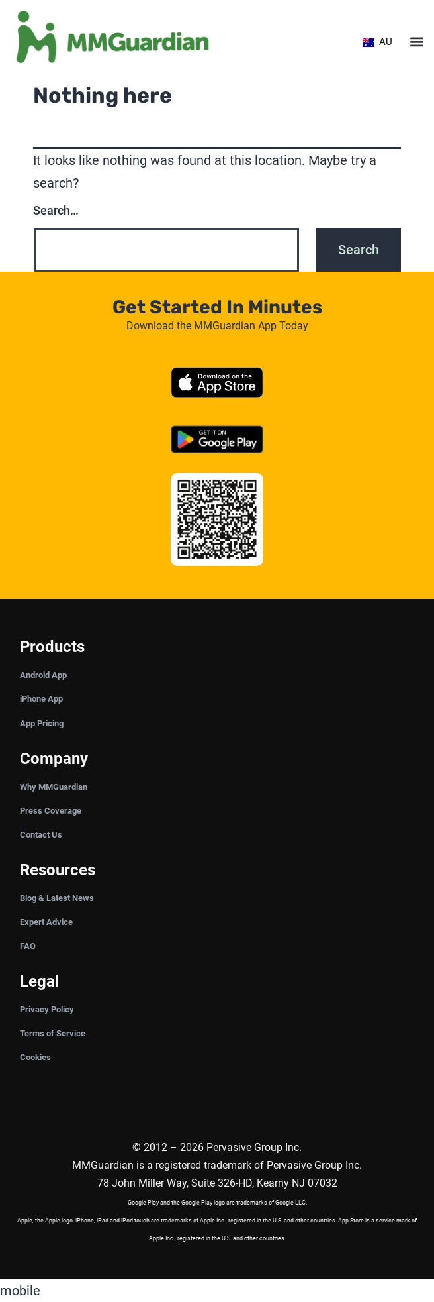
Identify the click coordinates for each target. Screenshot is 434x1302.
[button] (416, 42)
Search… (56, 210)
